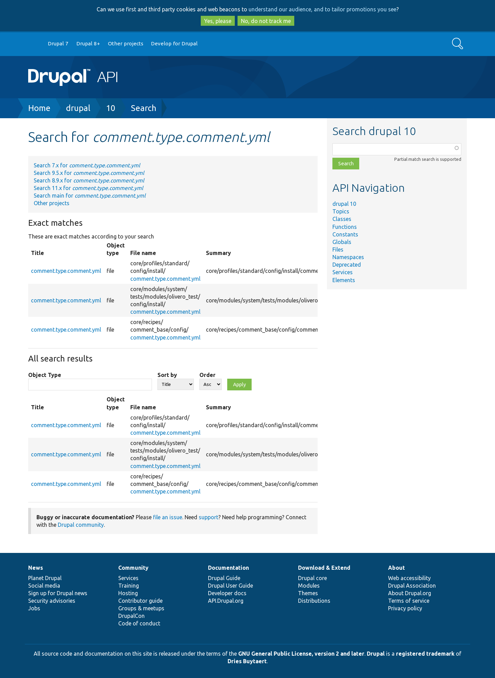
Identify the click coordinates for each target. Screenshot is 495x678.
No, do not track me (266, 21)
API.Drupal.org (225, 601)
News (35, 568)
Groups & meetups (141, 608)
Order (207, 375)
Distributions (314, 601)
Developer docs (227, 593)
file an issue (167, 517)
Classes (341, 219)
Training (128, 585)
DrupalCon (131, 616)
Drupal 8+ (88, 43)
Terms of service (408, 601)
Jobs (34, 608)
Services (342, 272)
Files (337, 249)
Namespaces (348, 257)
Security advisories (51, 601)
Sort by (167, 375)
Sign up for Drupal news (57, 593)
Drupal (376, 654)
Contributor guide (140, 601)
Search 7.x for (87, 165)
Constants (345, 234)
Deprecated (346, 265)
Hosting (128, 593)
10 (111, 108)
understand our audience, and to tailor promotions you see (322, 9)
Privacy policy (405, 608)
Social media (44, 585)
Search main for (89, 195)
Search (143, 108)
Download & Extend (324, 568)
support (208, 517)
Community (133, 568)
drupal (78, 108)
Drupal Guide (224, 578)
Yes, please (217, 21)
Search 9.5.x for (89, 173)
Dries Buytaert (247, 661)
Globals (341, 242)
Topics (340, 211)
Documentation (228, 568)
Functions (344, 227)
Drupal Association (412, 585)
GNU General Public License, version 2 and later (301, 654)
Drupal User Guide (230, 585)
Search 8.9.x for (89, 180)
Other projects (125, 43)
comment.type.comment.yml (66, 271)
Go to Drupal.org (34, 43)
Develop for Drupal (174, 43)
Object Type (44, 375)
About (396, 568)
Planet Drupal (45, 578)
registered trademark (425, 654)
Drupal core (312, 578)
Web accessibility (409, 578)
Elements (343, 280)
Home (39, 108)
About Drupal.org (409, 593)
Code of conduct (139, 623)
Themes (308, 593)
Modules (309, 585)
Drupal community (81, 525)
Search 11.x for (88, 188)
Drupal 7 (58, 43)
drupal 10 (344, 204)
